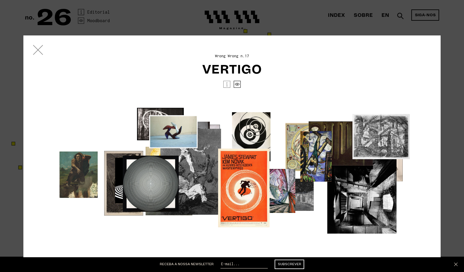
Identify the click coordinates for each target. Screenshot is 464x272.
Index (336, 15)
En (385, 15)
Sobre (363, 15)
